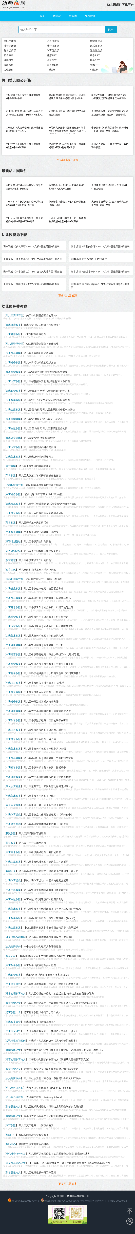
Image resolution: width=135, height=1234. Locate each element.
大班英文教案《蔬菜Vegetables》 (44, 1097)
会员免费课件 (13, 946)
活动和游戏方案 (14, 484)
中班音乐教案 (13, 532)
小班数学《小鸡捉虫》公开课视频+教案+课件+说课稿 (23, 146)
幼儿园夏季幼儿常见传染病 (39, 353)
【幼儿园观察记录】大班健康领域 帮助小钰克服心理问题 (50, 955)
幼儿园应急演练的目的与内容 (40, 447)
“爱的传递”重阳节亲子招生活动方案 (43, 494)
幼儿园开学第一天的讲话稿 (34, 522)
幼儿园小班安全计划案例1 (38, 541)
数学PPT (95, 55)
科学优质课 (10, 45)
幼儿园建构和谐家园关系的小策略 (37, 569)
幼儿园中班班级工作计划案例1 (35, 560)
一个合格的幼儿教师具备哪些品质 (42, 946)
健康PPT (52, 55)
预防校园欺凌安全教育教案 (34, 1134)
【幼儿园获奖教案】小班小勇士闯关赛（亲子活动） (52, 927)
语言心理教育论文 (16, 993)
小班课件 (95, 69)
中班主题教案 (13, 889)
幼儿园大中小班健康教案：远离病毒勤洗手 (47, 711)
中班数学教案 (13, 965)
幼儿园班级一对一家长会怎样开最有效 (45, 805)
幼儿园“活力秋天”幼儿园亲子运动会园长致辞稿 (49, 409)
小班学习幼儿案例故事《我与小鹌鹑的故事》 (53, 1040)
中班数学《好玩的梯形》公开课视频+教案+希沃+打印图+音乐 (67, 146)
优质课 (57, 16)
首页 (42, 16)
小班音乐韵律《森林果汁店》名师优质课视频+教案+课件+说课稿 (67, 220)
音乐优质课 (96, 45)
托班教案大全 (13, 1012)
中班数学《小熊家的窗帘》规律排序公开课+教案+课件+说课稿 (109, 129)
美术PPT (95, 64)
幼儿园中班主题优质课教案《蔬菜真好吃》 (47, 889)
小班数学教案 (13, 720)
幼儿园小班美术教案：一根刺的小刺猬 (45, 748)
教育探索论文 (13, 1003)
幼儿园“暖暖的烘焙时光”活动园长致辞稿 (46, 371)
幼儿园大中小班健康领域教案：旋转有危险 (47, 776)
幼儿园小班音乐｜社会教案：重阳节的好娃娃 (48, 607)
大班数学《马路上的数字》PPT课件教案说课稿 (67, 113)
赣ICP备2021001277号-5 (25, 1200)
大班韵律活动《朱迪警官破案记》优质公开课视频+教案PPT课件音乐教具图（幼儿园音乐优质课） (109, 113)
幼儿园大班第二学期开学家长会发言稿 (40, 475)
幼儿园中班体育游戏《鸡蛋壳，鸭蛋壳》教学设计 (51, 984)
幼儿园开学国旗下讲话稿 (32, 833)
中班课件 (52, 69)
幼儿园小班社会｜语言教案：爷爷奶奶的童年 (48, 758)
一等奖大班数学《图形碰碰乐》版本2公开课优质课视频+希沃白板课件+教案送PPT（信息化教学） (67, 130)
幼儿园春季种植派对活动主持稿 (43, 484)
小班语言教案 (13, 626)
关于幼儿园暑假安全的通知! (41, 315)
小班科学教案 (13, 673)
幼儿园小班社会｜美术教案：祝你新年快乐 (47, 598)
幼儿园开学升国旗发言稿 (32, 842)
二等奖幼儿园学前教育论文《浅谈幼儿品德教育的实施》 (60, 1059)
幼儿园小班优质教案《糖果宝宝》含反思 (46, 861)
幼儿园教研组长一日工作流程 (40, 1172)
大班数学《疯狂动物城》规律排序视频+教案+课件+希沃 (24, 129)
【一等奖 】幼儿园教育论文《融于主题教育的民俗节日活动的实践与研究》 (70, 1163)
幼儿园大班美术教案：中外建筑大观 (43, 635)
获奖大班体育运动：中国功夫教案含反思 (46, 880)
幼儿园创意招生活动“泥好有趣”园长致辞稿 (47, 381)
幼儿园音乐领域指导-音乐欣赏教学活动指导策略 (50, 503)
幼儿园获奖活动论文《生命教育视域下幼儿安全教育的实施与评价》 (61, 1003)
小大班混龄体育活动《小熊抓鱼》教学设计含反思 (51, 1031)
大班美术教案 (13, 456)
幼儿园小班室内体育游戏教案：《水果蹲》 (47, 824)
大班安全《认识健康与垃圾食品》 (42, 324)
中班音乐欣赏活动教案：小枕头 (41, 532)
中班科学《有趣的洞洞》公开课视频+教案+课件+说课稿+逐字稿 (24, 203)
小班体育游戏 (13, 814)
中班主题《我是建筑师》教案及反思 (43, 899)
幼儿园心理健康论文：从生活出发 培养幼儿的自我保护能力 (61, 993)
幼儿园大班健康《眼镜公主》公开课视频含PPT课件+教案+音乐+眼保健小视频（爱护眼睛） (67, 97)
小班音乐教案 (13, 607)
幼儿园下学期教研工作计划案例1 (42, 550)
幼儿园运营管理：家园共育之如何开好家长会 (48, 786)
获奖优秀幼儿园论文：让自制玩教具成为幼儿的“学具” (53, 1116)
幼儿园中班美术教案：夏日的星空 (42, 852)
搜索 (110, 29)
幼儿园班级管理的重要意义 (39, 456)
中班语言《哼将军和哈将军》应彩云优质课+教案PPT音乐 (24, 187)
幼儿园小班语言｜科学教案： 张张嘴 (44, 682)
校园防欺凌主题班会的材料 (34, 1144)
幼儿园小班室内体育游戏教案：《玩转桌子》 (48, 814)
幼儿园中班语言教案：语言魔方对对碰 (45, 729)
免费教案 (90, 16)
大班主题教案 (13, 409)
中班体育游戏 (13, 984)
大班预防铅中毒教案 (35, 334)
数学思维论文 (13, 1106)
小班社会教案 (13, 598)
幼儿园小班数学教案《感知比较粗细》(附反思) (49, 918)
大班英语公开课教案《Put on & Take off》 (49, 1087)
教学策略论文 (13, 1050)
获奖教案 (11, 833)
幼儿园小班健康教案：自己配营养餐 (43, 588)
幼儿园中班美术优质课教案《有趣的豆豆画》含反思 (52, 908)
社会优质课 (53, 45)
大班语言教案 (13, 381)
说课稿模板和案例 (16, 937)
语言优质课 (53, 40)
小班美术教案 (13, 748)
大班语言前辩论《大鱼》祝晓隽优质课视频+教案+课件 (109, 203)
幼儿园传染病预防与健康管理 (42, 343)
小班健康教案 (13, 588)
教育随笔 (11, 560)
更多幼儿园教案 (67, 1183)
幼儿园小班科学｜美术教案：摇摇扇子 (45, 767)
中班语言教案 (13, 654)
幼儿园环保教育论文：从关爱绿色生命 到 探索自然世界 (59, 1153)
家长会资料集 (13, 786)
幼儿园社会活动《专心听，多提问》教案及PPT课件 (52, 1078)
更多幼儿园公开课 (67, 159)
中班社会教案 (13, 494)
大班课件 (9, 69)
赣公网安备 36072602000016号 (60, 1200)
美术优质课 (10, 50)
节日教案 (11, 475)
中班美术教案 (13, 852)
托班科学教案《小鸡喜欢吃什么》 (42, 1012)
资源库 (73, 16)
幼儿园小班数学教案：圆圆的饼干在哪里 (46, 720)
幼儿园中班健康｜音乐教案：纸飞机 (43, 645)
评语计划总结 (13, 541)
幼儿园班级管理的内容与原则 (35, 466)
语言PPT (52, 60)
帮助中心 (11, 1134)
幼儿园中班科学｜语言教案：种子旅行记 (46, 616)
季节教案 (11, 466)
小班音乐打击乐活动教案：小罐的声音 (45, 692)
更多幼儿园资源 (67, 295)
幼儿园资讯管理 (14, 315)
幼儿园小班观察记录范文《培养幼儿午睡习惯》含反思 (48, 871)
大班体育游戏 (13, 437)
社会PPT (95, 60)
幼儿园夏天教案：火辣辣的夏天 (36, 1125)
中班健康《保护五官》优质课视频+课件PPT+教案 (23, 97)
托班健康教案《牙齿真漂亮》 (40, 1021)
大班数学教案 (13, 390)
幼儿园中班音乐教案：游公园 (40, 739)
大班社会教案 (13, 353)
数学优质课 (96, 40)
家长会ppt (52, 64)
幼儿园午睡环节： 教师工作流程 (44, 579)
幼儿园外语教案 (14, 1087)
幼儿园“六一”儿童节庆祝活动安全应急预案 (47, 400)
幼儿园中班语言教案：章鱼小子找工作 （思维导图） (52, 654)
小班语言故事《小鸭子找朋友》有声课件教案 (109, 146)
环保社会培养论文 (16, 1153)
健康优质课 (96, 50)
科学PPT (8, 60)
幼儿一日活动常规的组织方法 (40, 362)
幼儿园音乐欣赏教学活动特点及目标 (43, 513)
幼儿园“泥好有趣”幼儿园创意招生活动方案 (47, 390)
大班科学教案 (13, 371)
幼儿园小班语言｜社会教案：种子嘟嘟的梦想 (48, 626)
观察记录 (11, 871)
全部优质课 (10, 40)
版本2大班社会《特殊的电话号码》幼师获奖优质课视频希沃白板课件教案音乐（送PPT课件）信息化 (109, 97)
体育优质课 (53, 50)
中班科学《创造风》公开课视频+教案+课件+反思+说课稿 (67, 187)
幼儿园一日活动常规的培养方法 (41, 701)
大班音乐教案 (13, 503)
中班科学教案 (13, 616)
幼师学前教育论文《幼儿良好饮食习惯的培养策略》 (52, 1068)
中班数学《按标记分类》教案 (40, 965)
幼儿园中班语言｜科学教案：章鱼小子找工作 (48, 663)
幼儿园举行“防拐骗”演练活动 (39, 437)
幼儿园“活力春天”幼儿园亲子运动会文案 (46, 428)
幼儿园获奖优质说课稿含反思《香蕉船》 (51, 937)
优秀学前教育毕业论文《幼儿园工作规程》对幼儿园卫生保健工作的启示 (63, 1050)
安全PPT (8, 55)
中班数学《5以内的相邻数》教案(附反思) (46, 974)
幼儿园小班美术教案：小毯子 (40, 795)
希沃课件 (9, 64)
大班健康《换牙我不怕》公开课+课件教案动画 (109, 187)
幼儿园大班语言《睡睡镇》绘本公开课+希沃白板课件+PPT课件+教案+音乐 (24, 113)
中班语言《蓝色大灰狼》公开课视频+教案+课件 (67, 203)
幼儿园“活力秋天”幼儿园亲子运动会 (43, 419)
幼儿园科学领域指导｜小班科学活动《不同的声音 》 (52, 673)
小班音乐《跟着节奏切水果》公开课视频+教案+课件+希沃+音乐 (24, 220)
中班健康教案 (13, 645)
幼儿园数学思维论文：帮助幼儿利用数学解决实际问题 (53, 1106)
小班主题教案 (13, 861)
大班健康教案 (13, 324)
